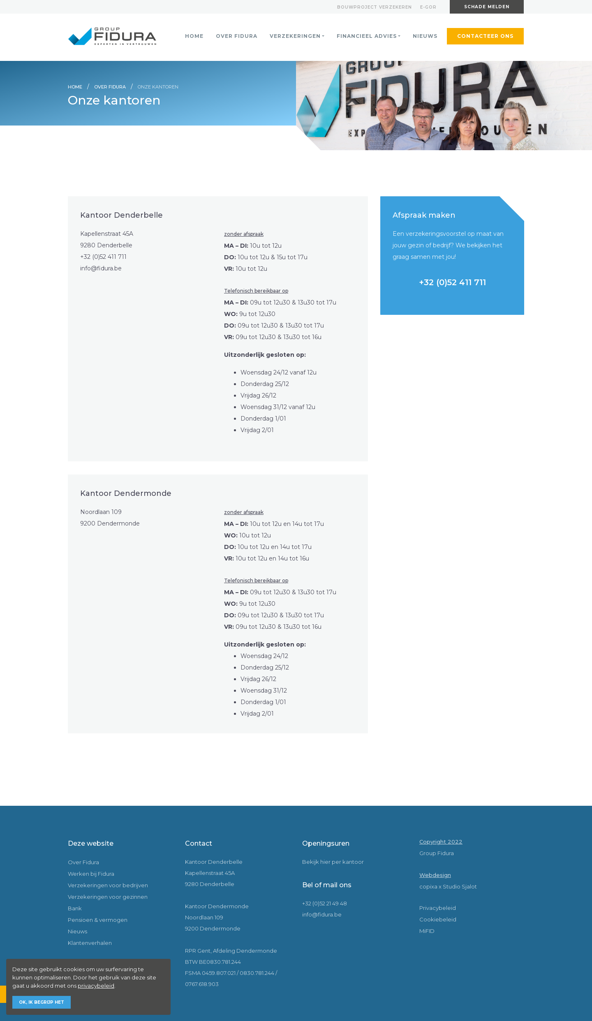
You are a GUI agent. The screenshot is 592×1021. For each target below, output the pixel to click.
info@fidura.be (101, 268)
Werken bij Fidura (91, 873)
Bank (75, 908)
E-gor (428, 7)
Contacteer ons (485, 36)
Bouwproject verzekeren (374, 7)
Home (194, 36)
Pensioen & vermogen (97, 919)
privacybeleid (96, 985)
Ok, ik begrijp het (41, 1002)
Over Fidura (236, 36)
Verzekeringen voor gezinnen (108, 896)
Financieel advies (367, 36)
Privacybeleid (437, 908)
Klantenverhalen (90, 943)
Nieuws (425, 36)
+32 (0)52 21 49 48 (324, 903)
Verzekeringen (295, 36)
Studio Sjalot (460, 886)
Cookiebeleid (437, 919)
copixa (428, 886)
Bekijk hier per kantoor (333, 861)
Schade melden (486, 6)
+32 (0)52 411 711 (103, 256)
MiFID (427, 931)
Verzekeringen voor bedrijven (108, 885)
